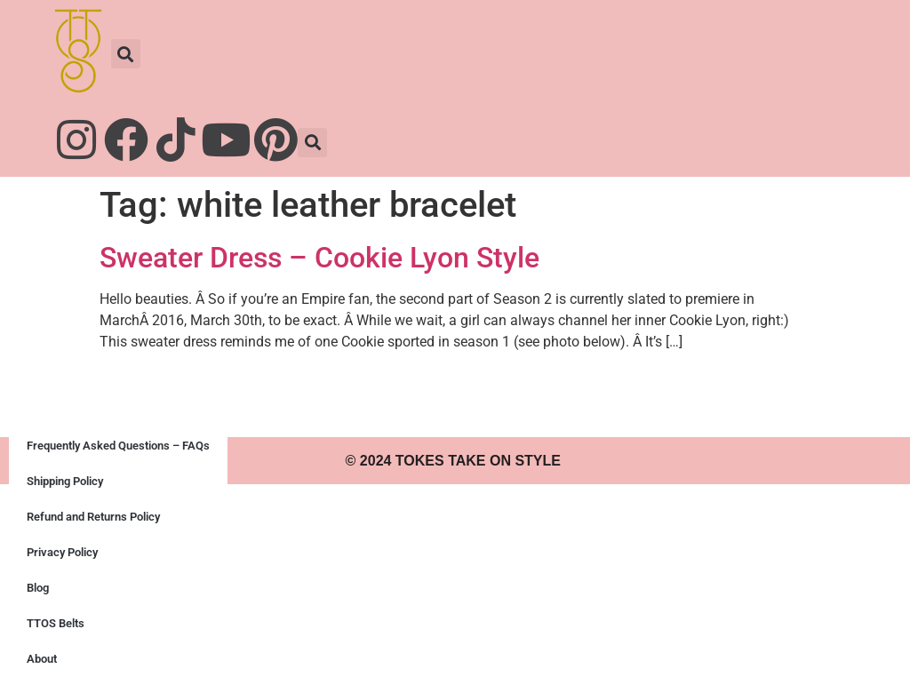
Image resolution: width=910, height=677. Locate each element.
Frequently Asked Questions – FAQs (118, 445)
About (42, 658)
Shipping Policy (65, 481)
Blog (38, 587)
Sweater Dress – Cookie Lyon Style (319, 258)
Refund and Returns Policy (93, 516)
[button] (125, 53)
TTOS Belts (55, 623)
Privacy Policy (62, 552)
